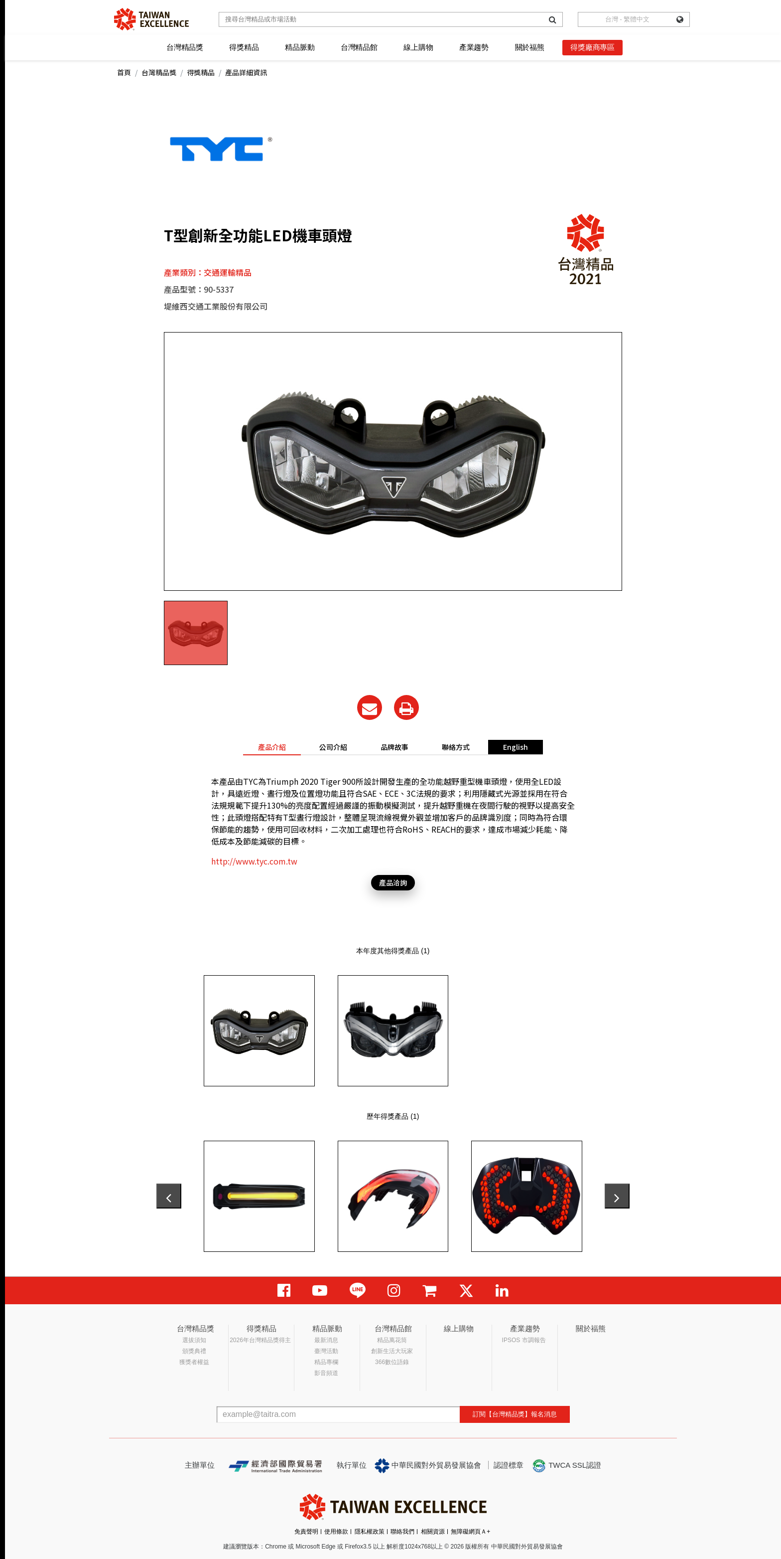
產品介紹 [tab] (272, 747)
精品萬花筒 (392, 1340)
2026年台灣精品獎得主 (260, 1340)
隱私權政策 (370, 1531)
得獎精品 (244, 47)
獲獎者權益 (194, 1362)
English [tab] (515, 747)
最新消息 (326, 1340)
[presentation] (168, 1196)
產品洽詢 (393, 882)
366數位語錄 (392, 1362)
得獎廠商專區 (592, 47)
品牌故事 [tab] (394, 747)
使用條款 (336, 1531)
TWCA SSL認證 (566, 1465)
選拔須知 (194, 1340)
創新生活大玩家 (392, 1351)
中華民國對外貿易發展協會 (428, 1465)
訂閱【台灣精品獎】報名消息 (515, 1414)
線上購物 (418, 47)
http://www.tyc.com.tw (254, 861)
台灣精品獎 (184, 47)
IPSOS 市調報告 (524, 1340)
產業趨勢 (474, 47)
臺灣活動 (326, 1351)
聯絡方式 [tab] (456, 747)
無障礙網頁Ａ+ (470, 1531)
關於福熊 (529, 47)
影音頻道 (326, 1373)
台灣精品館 (359, 47)
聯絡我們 (402, 1531)
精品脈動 (299, 47)
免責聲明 (306, 1531)
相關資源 (433, 1531)
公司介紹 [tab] (333, 747)
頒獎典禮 (194, 1351)
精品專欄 (326, 1362)
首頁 (124, 72)
